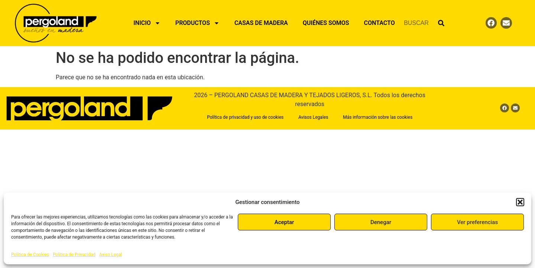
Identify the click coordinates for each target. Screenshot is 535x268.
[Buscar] (441, 23)
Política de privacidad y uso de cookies (245, 117)
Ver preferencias (477, 222)
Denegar (380, 222)
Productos (197, 23)
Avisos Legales (313, 117)
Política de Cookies (30, 254)
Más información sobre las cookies (377, 117)
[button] (520, 202)
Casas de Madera (261, 22)
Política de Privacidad (74, 254)
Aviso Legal (110, 254)
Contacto (379, 22)
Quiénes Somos (326, 22)
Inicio (146, 23)
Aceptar (284, 222)
